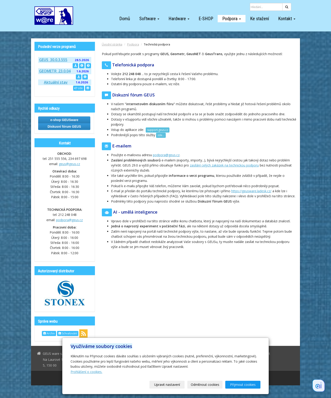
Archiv (49, 333)
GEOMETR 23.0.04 (55, 70)
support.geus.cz (157, 130)
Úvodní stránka (112, 44)
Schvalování (67, 333)
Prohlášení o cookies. (86, 372)
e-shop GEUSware (64, 120)
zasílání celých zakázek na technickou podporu (224, 165)
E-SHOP (206, 18)
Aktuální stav (56, 82)
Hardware (178, 18)
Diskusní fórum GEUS (64, 126)
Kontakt (286, 18)
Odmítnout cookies (205, 384)
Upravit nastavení (167, 384)
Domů (124, 18)
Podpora (231, 18)
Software (149, 18)
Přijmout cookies (243, 384)
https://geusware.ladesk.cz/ (251, 191)
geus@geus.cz (69, 164)
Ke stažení (259, 18)
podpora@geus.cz (166, 155)
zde (78, 88)
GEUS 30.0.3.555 (53, 59)
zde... (160, 135)
